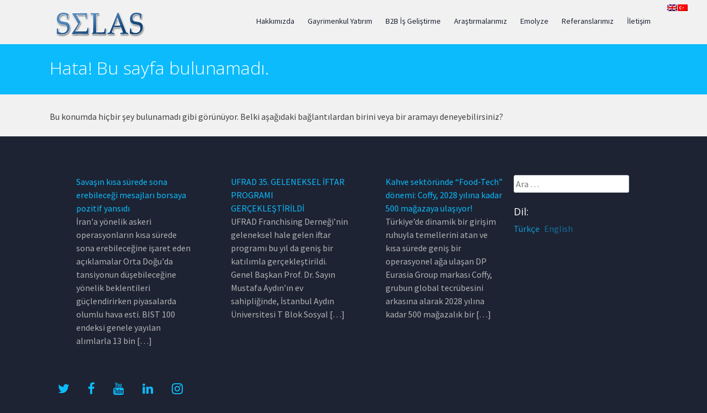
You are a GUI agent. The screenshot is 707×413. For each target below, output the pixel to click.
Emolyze (534, 21)
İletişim (639, 21)
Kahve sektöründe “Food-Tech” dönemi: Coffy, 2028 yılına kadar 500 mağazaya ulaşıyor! (444, 195)
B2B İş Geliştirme (413, 21)
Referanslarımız (588, 21)
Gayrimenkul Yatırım (340, 21)
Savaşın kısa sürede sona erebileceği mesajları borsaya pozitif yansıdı (131, 195)
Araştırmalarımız (480, 21)
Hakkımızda (275, 21)
